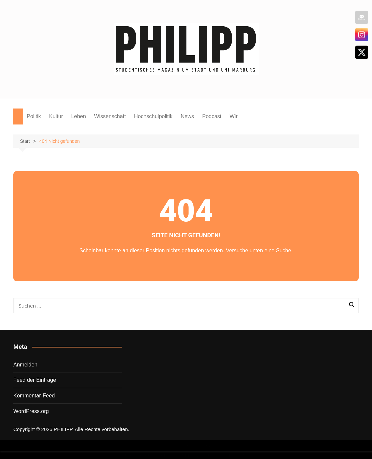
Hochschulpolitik (153, 116)
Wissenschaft (110, 116)
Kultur (56, 116)
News (187, 116)
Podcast (211, 116)
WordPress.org (31, 411)
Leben (78, 116)
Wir (234, 116)
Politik (34, 116)
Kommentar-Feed (34, 395)
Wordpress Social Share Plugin (153, 455)
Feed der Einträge (34, 380)
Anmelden (25, 364)
